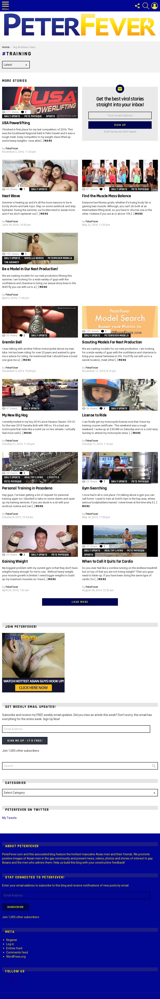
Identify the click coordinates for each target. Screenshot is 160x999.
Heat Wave (11, 196)
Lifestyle (53, 477)
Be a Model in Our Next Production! (30, 269)
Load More (80, 602)
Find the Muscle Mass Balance (106, 196)
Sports (50, 116)
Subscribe (15, 907)
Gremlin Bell (12, 342)
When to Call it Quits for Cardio (107, 561)
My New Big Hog (15, 415)
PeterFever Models (60, 258)
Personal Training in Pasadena (27, 488)
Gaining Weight (15, 561)
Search (154, 766)
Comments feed (17, 952)
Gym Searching (94, 488)
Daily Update (12, 116)
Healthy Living (33, 477)
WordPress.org (16, 956)
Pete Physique (33, 116)
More (48, 141)
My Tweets (9, 818)
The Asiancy (11, 262)
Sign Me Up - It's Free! (24, 741)
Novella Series (34, 258)
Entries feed (14, 948)
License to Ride (94, 415)
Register (11, 940)
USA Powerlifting (16, 123)
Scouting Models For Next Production (112, 342)
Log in (10, 944)
